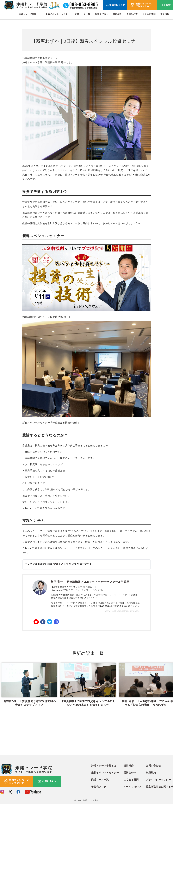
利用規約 (151, 846)
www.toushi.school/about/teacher (123, 611)
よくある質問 (149, 14)
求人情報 (164, 14)
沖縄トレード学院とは (30, 14)
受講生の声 (132, 14)
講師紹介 (117, 14)
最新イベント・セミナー (58, 14)
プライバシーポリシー (158, 853)
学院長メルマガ (62, 564)
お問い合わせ (153, 839)
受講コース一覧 (82, 14)
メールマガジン (132, 860)
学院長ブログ (101, 14)
